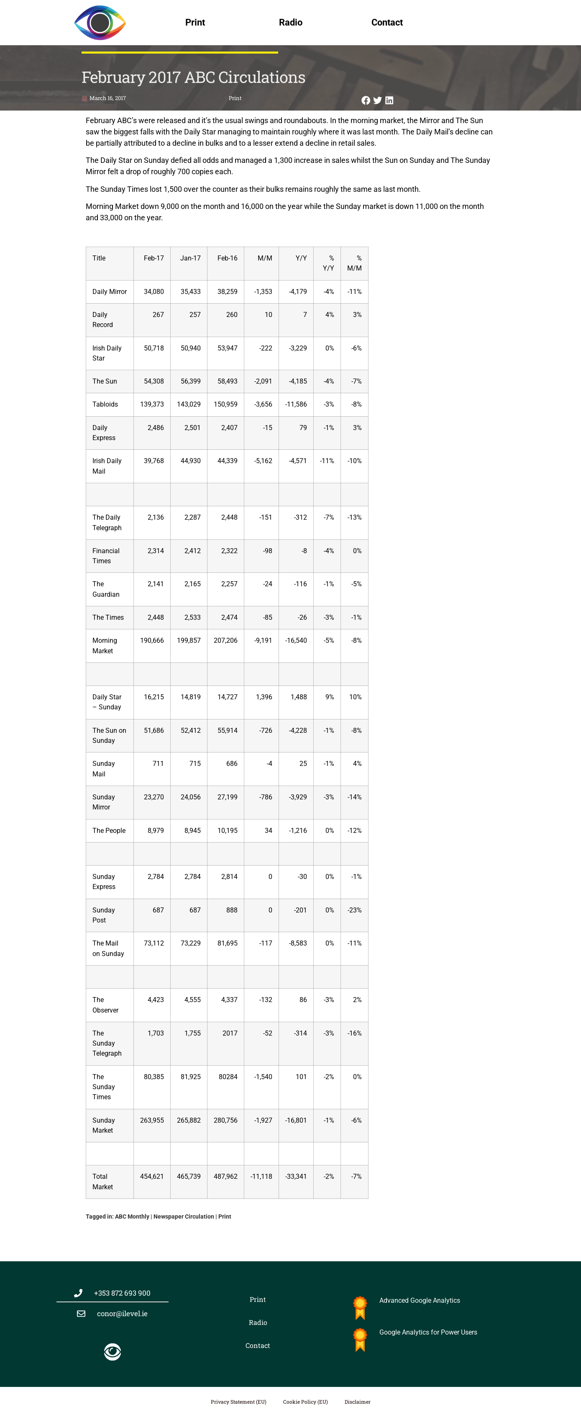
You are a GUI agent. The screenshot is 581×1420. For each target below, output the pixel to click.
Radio (290, 22)
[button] (366, 100)
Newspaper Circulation (184, 1216)
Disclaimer (358, 1401)
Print (195, 22)
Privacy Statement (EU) (238, 1401)
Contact (387, 22)
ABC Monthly (132, 1216)
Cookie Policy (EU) (305, 1401)
